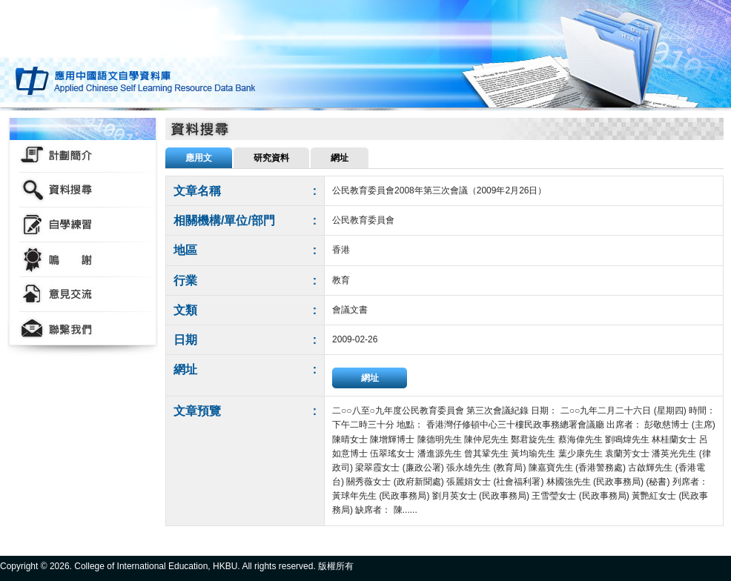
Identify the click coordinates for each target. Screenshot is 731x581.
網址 (370, 378)
